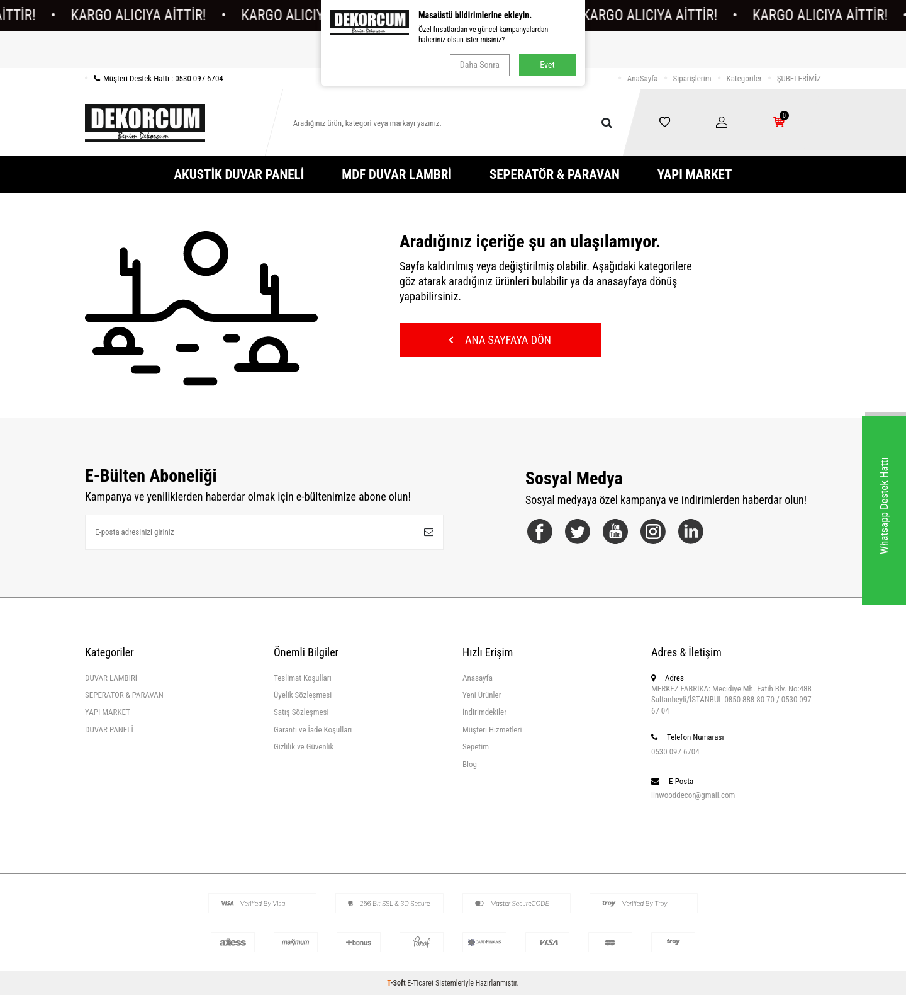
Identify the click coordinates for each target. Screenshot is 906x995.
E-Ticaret (420, 983)
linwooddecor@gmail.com (693, 795)
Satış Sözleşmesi (301, 712)
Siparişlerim (692, 78)
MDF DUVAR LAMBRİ (397, 174)
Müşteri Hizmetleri (492, 729)
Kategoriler (744, 78)
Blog (469, 764)
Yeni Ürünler (481, 695)
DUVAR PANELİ (109, 729)
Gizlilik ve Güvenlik (303, 746)
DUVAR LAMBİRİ (111, 678)
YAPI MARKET (694, 174)
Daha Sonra (480, 65)
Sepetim (475, 746)
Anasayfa (477, 678)
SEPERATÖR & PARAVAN (554, 174)
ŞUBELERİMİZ (799, 78)
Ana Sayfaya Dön (500, 339)
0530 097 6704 (675, 751)
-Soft (397, 983)
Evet (547, 65)
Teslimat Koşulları (303, 678)
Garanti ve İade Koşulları (313, 729)
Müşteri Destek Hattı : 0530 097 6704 (154, 78)
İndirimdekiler (484, 712)
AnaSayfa (642, 78)
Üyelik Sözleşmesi (303, 695)
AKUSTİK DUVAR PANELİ (239, 174)
